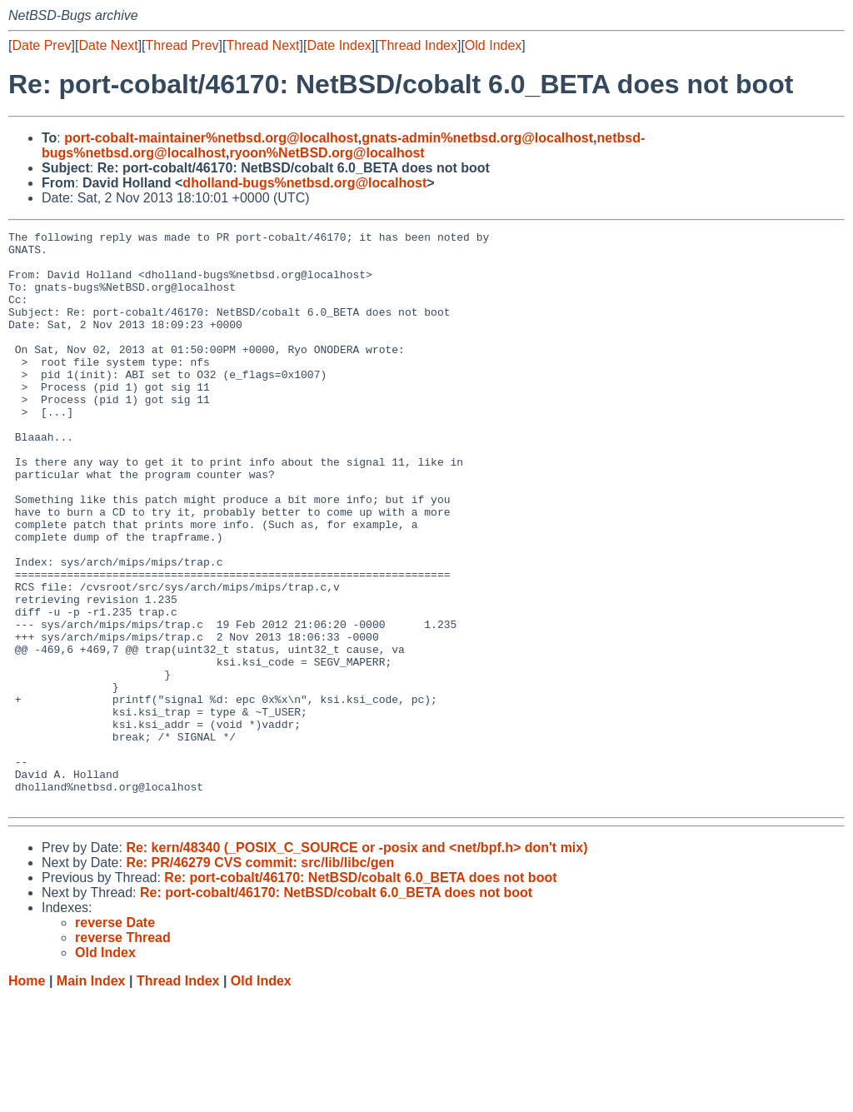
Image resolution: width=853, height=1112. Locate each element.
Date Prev (41, 45)
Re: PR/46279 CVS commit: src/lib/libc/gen (260, 977)
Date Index (339, 45)
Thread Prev (182, 45)
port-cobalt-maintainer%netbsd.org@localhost (211, 138)
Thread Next (262, 45)
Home (26, 1096)
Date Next (107, 45)
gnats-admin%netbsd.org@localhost (477, 138)
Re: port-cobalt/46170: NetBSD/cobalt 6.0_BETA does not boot (360, 992)
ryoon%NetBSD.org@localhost (326, 153)
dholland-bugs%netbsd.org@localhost (304, 183)
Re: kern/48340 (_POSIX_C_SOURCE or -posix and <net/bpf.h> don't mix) (356, 962)
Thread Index (418, 45)
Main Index (91, 1096)
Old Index (493, 45)
